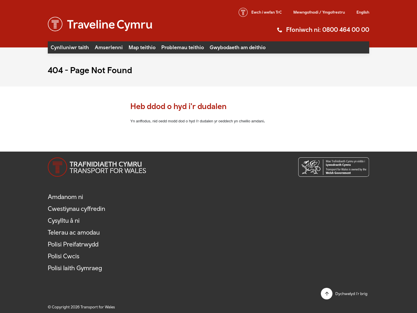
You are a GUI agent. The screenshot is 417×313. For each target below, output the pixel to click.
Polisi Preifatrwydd (73, 244)
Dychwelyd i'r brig (351, 293)
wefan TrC (266, 12)
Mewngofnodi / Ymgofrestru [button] (319, 12)
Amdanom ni (65, 196)
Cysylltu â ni (64, 220)
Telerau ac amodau (74, 232)
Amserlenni (109, 47)
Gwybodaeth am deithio (238, 47)
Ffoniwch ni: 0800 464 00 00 (327, 29)
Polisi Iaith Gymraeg (75, 268)
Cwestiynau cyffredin (76, 208)
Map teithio (142, 47)
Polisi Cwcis (63, 256)
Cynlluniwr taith (70, 47)
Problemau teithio (182, 47)
